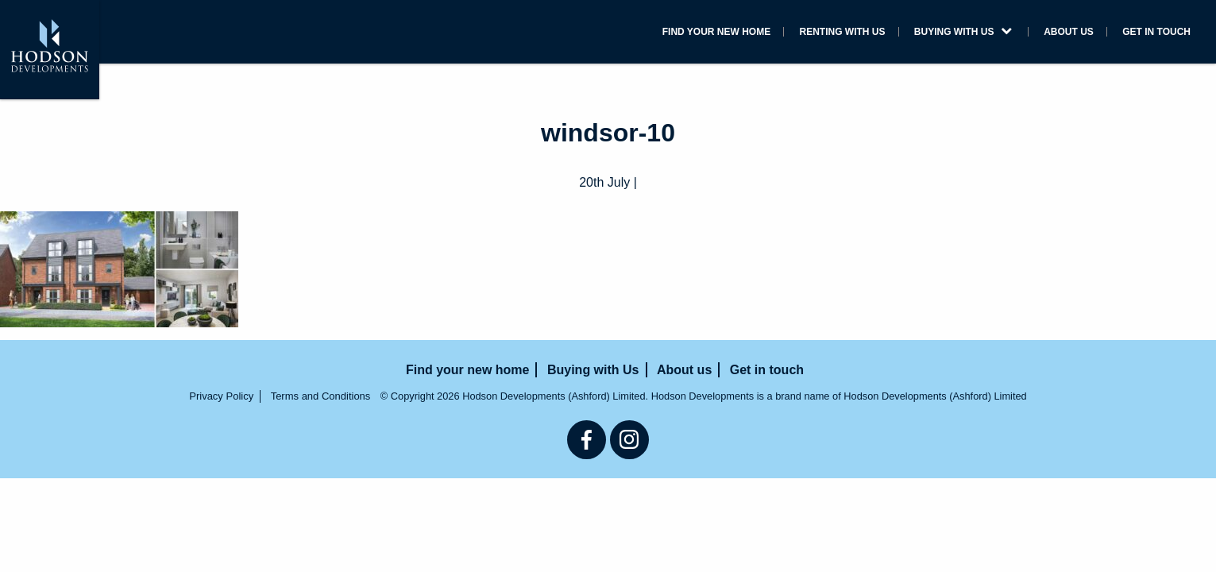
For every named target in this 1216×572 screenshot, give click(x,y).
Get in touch (1145, 33)
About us (1037, 33)
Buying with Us (908, 33)
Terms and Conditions (321, 396)
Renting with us (758, 33)
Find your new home (599, 33)
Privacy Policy (221, 396)
